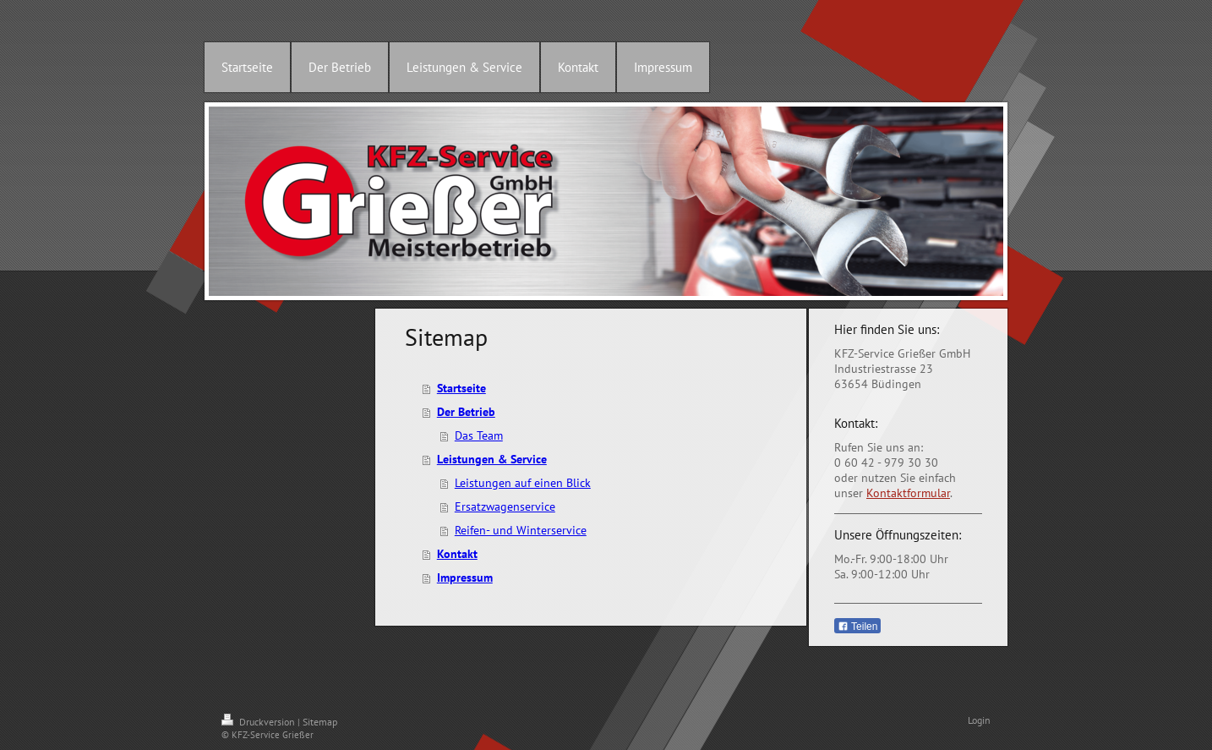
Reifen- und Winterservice (521, 530)
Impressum (465, 577)
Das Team (479, 435)
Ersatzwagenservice (505, 506)
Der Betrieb (466, 411)
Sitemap (320, 721)
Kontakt (457, 553)
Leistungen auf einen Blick (523, 482)
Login (979, 720)
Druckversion (259, 721)
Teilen (857, 626)
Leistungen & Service (492, 459)
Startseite (461, 388)
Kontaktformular (908, 493)
